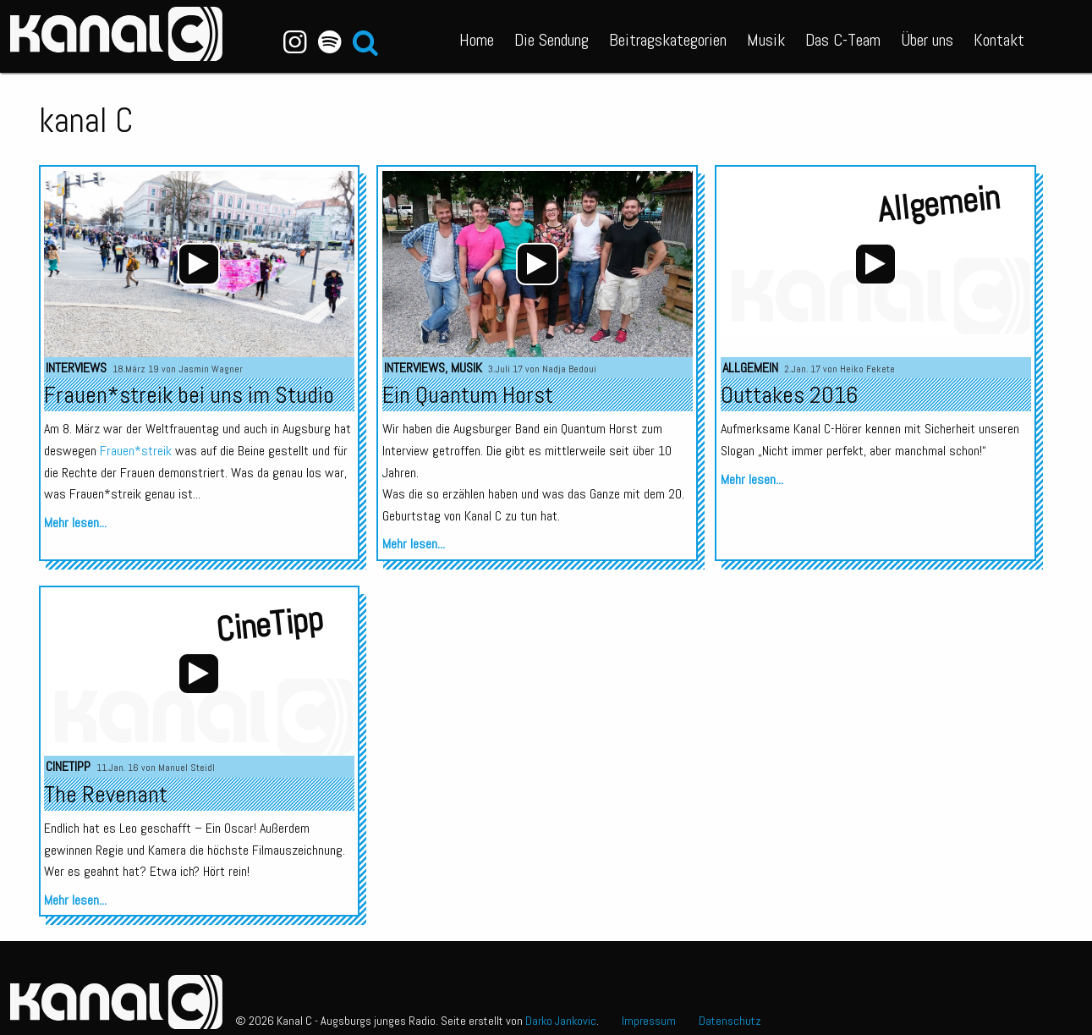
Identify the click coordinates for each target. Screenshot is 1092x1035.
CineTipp (68, 766)
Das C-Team (843, 40)
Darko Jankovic (560, 1020)
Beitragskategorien (668, 40)
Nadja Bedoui (569, 369)
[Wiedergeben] (199, 264)
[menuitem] (476, 36)
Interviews (76, 368)
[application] (199, 264)
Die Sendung (551, 40)
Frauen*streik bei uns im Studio (189, 395)
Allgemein (750, 368)
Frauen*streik (136, 451)
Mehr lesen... (75, 522)
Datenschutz (730, 1020)
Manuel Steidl (186, 767)
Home (476, 40)
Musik (766, 40)
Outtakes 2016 (789, 395)
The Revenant (105, 794)
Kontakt (999, 40)
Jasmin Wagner (210, 369)
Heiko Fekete (867, 369)
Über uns (927, 40)
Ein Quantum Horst (467, 395)
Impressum (649, 1020)
